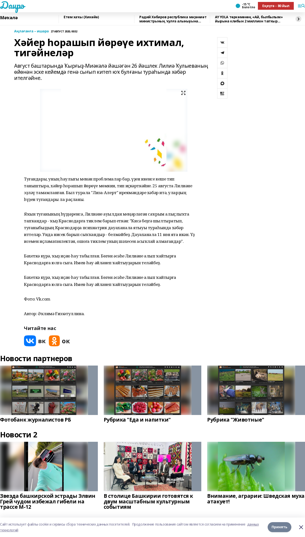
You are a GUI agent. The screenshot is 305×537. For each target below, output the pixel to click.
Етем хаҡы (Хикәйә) (81, 17)
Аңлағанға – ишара (31, 31)
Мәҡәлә (9, 17)
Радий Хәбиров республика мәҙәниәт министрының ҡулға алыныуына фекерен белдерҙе (172, 19)
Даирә (12, 5)
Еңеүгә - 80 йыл (275, 5)
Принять (279, 527)
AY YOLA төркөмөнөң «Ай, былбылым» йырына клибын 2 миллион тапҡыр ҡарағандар (249, 19)
